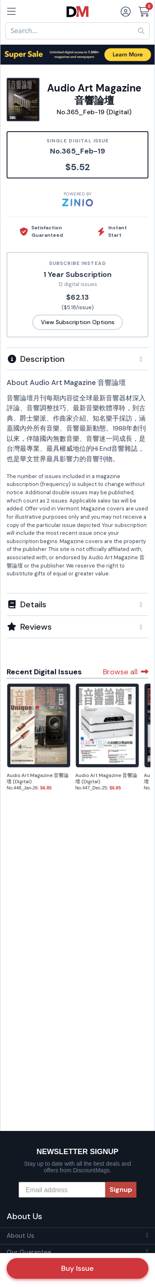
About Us (20, 1236)
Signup (121, 1189)
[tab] (77, 358)
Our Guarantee (29, 1252)
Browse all (125, 672)
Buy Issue (77, 1268)
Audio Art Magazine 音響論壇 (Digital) (38, 778)
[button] (77, 359)
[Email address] (62, 1190)
